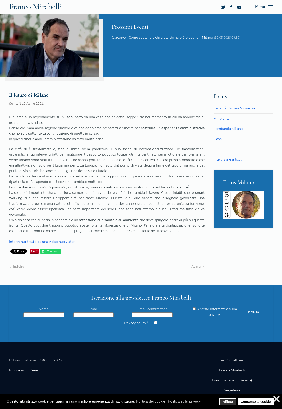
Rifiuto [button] (228, 402)
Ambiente (221, 118)
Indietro (17, 266)
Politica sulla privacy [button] (184, 401)
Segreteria (232, 390)
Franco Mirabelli (232, 370)
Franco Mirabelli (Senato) (232, 380)
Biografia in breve (23, 370)
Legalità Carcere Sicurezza (234, 108)
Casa (218, 138)
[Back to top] (141, 361)
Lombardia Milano (228, 128)
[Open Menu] (264, 7)
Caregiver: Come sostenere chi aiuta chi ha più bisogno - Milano (162, 37)
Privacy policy (136, 323)
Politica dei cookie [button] (150, 401)
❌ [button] (276, 399)
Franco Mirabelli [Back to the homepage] (35, 7)
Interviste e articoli (228, 159)
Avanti (197, 266)
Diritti (218, 149)
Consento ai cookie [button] (256, 402)
